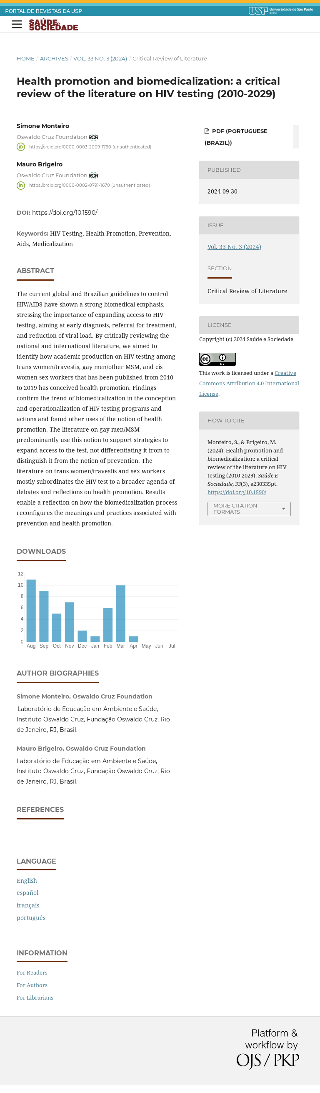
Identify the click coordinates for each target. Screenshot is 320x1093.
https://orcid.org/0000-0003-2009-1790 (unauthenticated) (90, 146)
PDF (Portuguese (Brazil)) (236, 137)
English (27, 880)
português (31, 918)
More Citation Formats (235, 508)
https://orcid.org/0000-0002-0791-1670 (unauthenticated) (89, 185)
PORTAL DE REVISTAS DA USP (43, 11)
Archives (54, 58)
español (27, 893)
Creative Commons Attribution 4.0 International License (249, 383)
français (28, 905)
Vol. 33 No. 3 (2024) (100, 58)
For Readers (32, 972)
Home (26, 58)
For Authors (32, 985)
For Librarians (35, 997)
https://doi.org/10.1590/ (65, 212)
